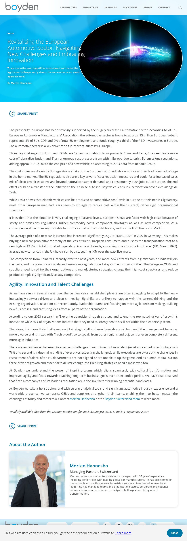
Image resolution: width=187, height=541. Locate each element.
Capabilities (68, 7)
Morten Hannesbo (82, 399)
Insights (110, 7)
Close (174, 533)
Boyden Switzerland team (122, 399)
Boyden (22, 7)
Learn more (123, 533)
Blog (10, 33)
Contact (164, 7)
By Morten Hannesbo (19, 83)
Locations (130, 7)
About (148, 7)
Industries (90, 7)
